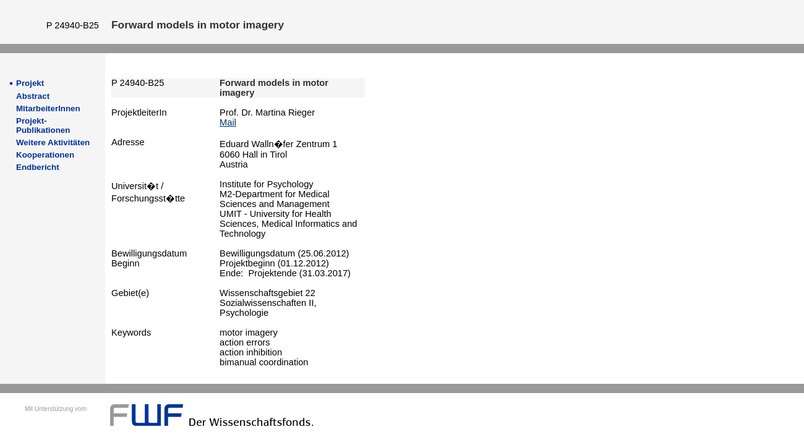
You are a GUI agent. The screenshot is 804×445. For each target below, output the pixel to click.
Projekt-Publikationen (43, 125)
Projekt (30, 83)
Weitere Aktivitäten (53, 142)
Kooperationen (45, 154)
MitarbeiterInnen (48, 108)
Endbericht (37, 167)
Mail (228, 122)
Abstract (32, 96)
